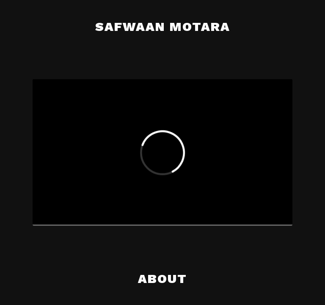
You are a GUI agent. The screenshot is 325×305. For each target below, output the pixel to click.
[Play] (45, 212)
